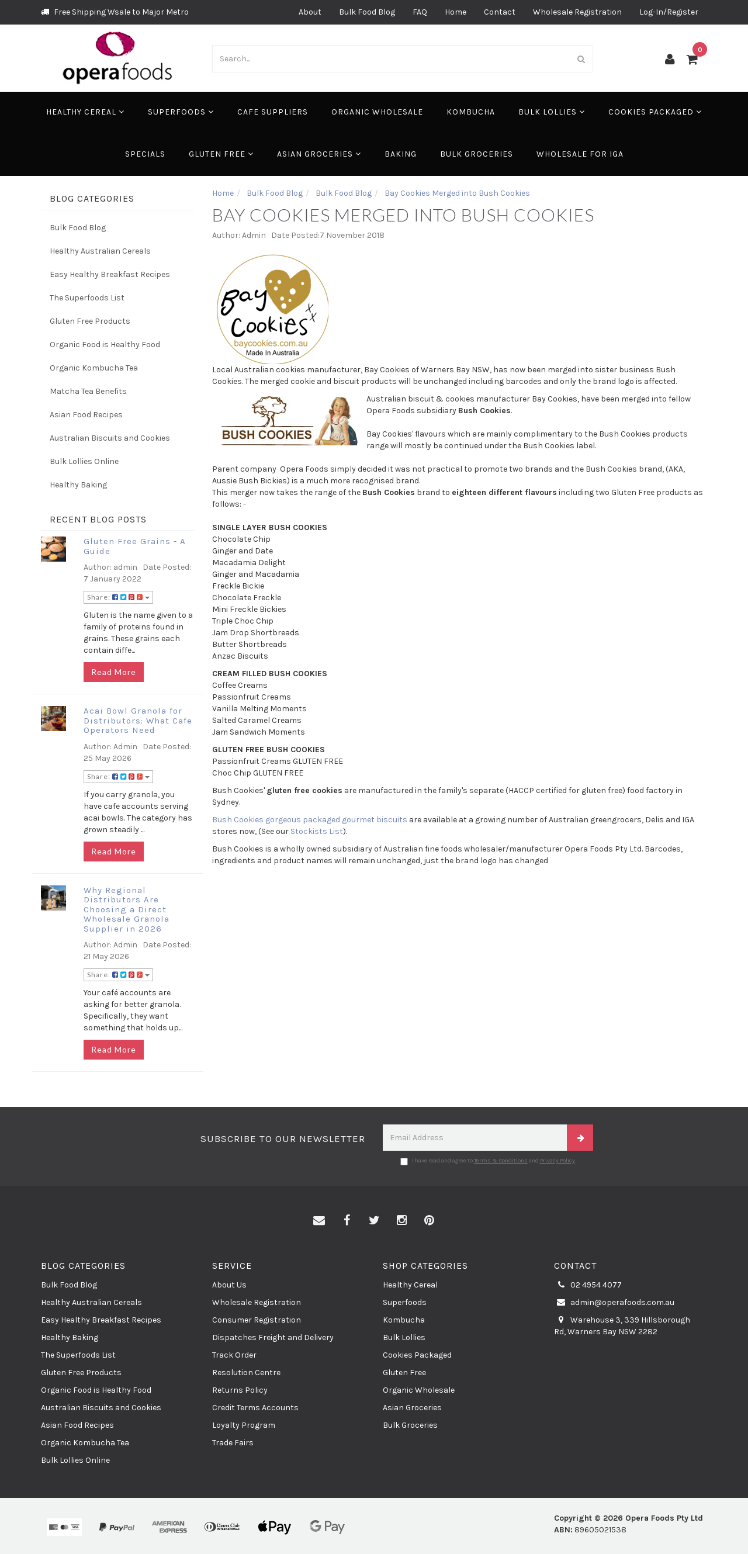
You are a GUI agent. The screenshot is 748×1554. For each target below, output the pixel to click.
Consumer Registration (256, 1320)
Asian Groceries (319, 154)
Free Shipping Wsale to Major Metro (115, 12)
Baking (401, 154)
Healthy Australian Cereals (100, 251)
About (310, 12)
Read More (113, 672)
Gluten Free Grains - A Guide (135, 546)
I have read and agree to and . (488, 1161)
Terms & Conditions (501, 1160)
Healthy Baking (78, 485)
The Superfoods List (87, 298)
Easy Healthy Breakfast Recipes (110, 274)
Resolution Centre (246, 1373)
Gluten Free (221, 154)
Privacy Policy (557, 1160)
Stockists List (316, 831)
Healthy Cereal (85, 112)
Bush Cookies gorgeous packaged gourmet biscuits (309, 820)
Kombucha (470, 112)
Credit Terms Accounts (255, 1408)
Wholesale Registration (577, 12)
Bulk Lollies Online (84, 461)
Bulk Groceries (476, 154)
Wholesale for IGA (580, 154)
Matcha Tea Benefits (88, 391)
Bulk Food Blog (367, 12)
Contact (499, 12)
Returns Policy (240, 1390)
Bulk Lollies (551, 112)
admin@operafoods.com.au (614, 1303)
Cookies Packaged (655, 112)
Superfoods (181, 112)
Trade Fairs (233, 1443)
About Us (229, 1285)
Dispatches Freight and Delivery (273, 1337)
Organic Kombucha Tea (94, 368)
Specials (145, 154)
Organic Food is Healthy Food (105, 344)
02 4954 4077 (588, 1285)
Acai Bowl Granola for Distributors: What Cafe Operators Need (138, 720)
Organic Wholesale (377, 112)
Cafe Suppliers (272, 112)
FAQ (420, 12)
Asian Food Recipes (86, 415)
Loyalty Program (243, 1425)
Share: (118, 597)
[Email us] (319, 1221)
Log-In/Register (668, 12)
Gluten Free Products (90, 321)
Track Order (234, 1355)
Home (455, 12)
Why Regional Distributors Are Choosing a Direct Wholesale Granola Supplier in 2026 (126, 909)
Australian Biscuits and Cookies (110, 438)
